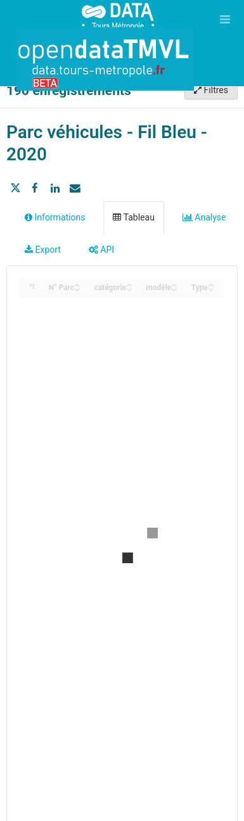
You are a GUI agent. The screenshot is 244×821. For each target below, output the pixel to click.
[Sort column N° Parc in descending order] (77, 288)
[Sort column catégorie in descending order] (129, 288)
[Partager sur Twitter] (15, 188)
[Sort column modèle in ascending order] (174, 284)
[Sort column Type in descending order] (211, 288)
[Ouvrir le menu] (225, 19)
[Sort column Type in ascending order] (211, 284)
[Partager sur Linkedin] (55, 188)
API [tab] (101, 250)
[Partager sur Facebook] (35, 188)
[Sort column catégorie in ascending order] (129, 284)
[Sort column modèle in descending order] (174, 288)
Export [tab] (43, 250)
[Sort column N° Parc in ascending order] (77, 284)
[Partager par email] (75, 188)
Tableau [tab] (133, 217)
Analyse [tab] (204, 217)
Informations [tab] (55, 217)
